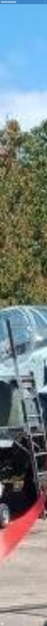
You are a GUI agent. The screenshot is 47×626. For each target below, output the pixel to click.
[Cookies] (2, 623)
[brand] (8, 2)
